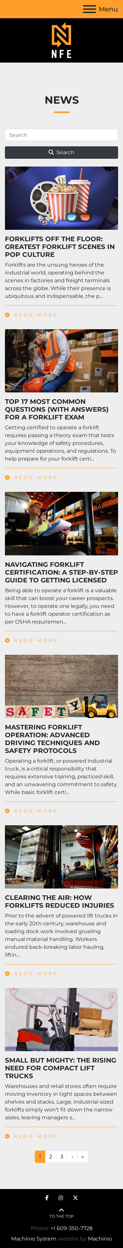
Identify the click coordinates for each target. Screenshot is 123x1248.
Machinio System (33, 1239)
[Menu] (89, 9)
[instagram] (60, 1198)
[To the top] (62, 1213)
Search (61, 152)
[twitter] (75, 1198)
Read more (31, 315)
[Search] (61, 135)
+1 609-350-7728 (71, 1228)
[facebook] (47, 1198)
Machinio (100, 1239)
